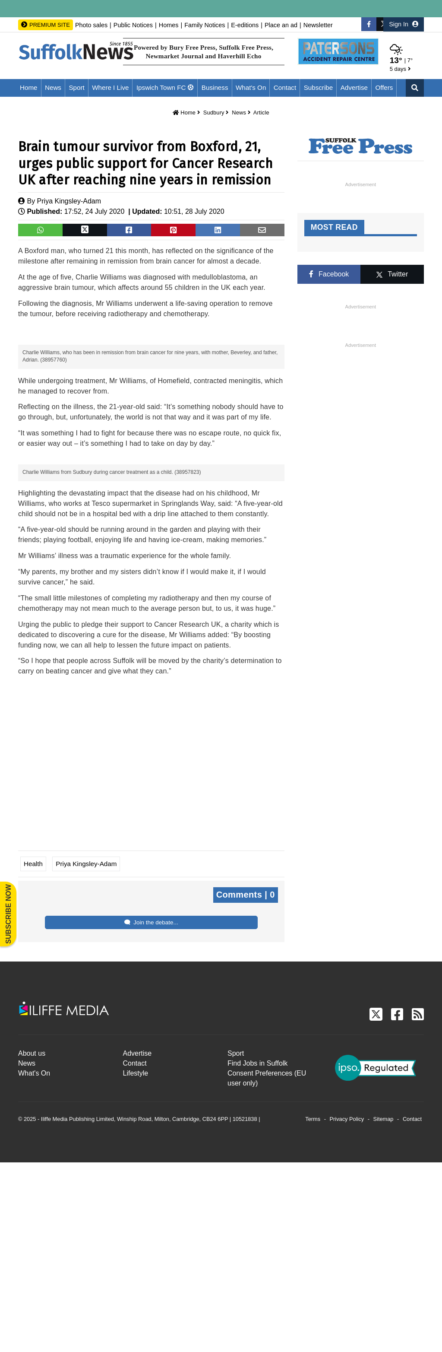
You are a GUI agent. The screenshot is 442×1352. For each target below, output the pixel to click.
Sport (76, 87)
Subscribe (318, 87)
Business (215, 87)
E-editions (245, 25)
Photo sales (91, 25)
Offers (384, 87)
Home (29, 87)
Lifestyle (135, 1262)
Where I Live (110, 87)
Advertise (354, 87)
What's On (251, 87)
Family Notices (204, 25)
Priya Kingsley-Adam (69, 201)
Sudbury (213, 112)
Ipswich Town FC (161, 87)
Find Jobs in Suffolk (257, 1253)
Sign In (403, 24)
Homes (169, 25)
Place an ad (281, 25)
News (53, 87)
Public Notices (133, 25)
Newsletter (318, 25)
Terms (312, 1309)
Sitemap (383, 1309)
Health (33, 1053)
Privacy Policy (347, 1309)
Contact (285, 87)
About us (31, 1243)
